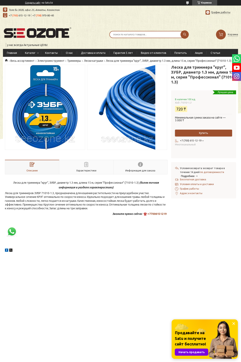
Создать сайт (33, 2)
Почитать (180, 52)
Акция (199, 52)
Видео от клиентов (153, 52)
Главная (12, 52)
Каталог (30, 52)
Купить (203, 133)
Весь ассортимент (22, 60)
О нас (69, 52)
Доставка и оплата (93, 52)
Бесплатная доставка (193, 179)
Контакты (51, 52)
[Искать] (185, 34)
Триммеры (74, 60)
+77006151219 (157, 213)
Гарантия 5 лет (123, 52)
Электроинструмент (50, 60)
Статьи (215, 52)
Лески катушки (93, 60)
